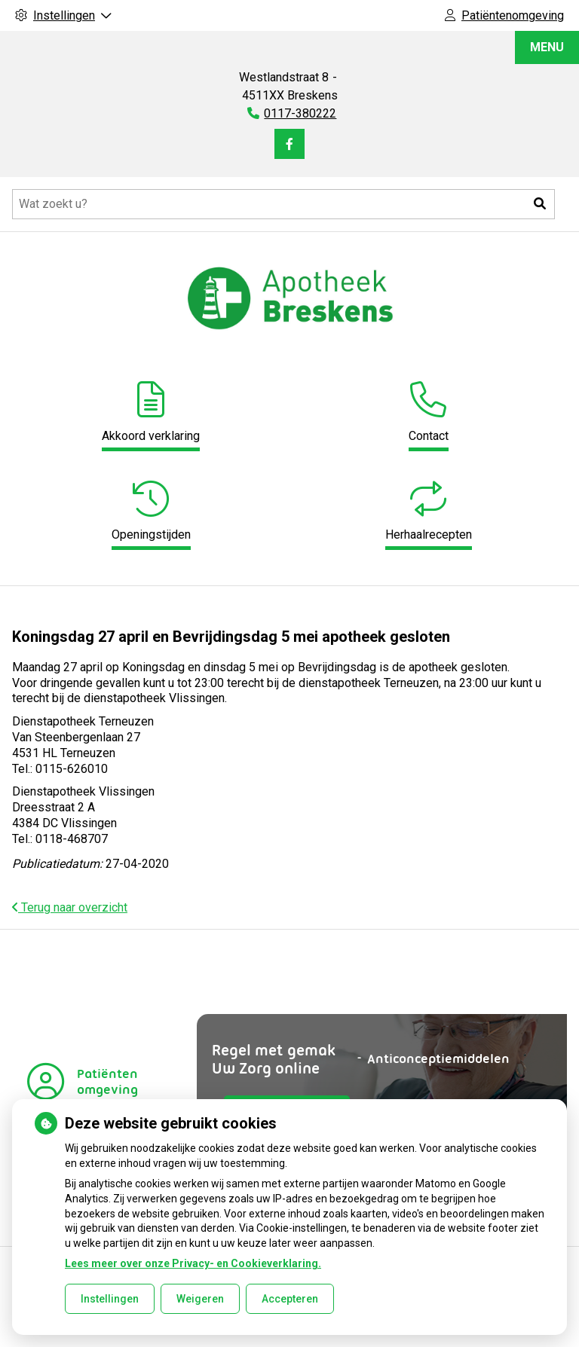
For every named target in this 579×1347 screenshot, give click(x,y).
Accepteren (290, 1299)
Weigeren (200, 1299)
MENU (547, 47)
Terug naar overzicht (69, 907)
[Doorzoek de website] (283, 204)
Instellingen (110, 1299)
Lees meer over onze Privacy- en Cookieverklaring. (193, 1263)
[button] (540, 204)
